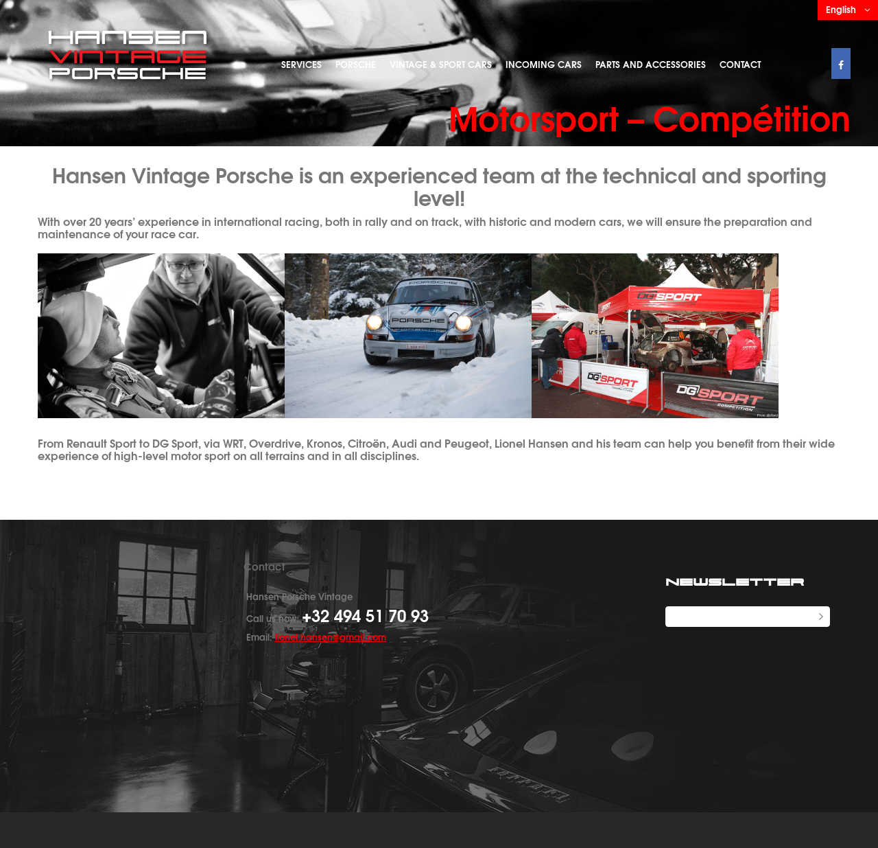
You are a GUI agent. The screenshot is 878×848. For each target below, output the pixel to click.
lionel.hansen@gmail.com (330, 636)
